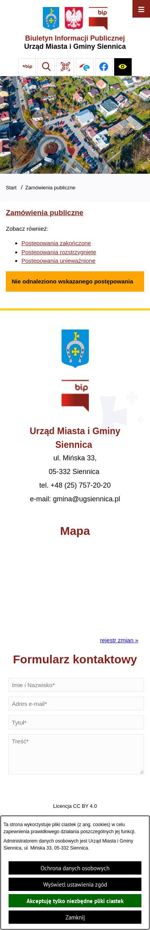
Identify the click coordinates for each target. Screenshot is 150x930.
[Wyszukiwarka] (46, 67)
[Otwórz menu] (141, 9)
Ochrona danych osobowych (75, 868)
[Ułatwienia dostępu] (123, 67)
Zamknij (75, 917)
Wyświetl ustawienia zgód (75, 884)
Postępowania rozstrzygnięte (58, 252)
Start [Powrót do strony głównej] (11, 188)
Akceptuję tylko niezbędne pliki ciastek (75, 901)
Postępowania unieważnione (58, 260)
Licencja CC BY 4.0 (75, 806)
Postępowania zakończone (56, 243)
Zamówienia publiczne (50, 188)
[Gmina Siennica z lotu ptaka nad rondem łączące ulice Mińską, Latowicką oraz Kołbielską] (75, 125)
